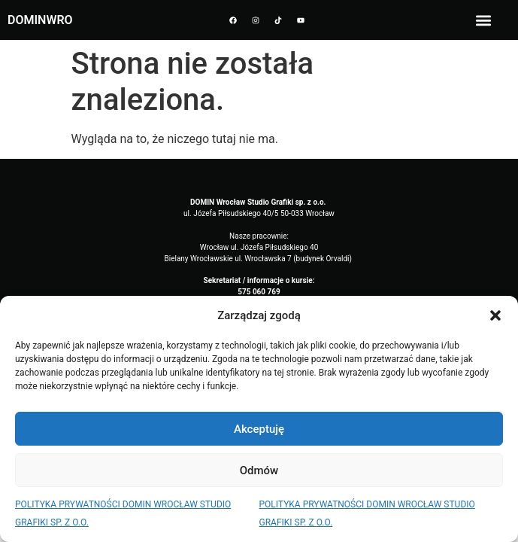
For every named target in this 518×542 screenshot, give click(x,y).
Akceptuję (259, 429)
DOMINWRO (40, 20)
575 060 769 (259, 292)
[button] (495, 315)
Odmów (259, 470)
